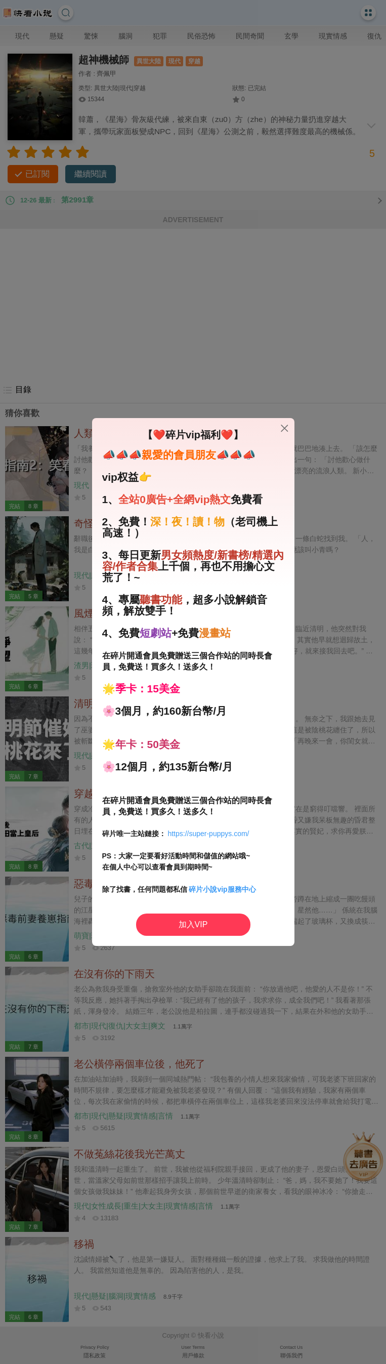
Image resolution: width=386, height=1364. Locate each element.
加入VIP (193, 924)
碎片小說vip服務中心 (222, 889)
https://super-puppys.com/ (208, 834)
